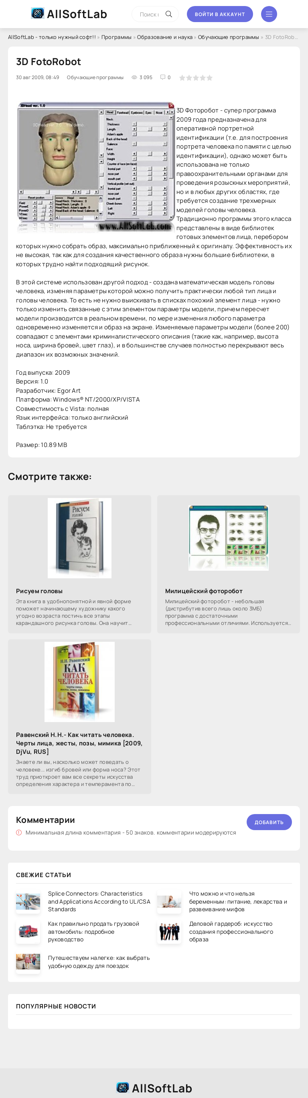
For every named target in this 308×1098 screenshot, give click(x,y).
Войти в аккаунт (220, 14)
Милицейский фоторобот (204, 591)
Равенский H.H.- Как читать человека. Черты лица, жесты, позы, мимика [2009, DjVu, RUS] (79, 743)
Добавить (269, 822)
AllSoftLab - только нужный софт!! (52, 37)
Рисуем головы (39, 591)
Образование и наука (164, 37)
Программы (116, 37)
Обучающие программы (228, 37)
